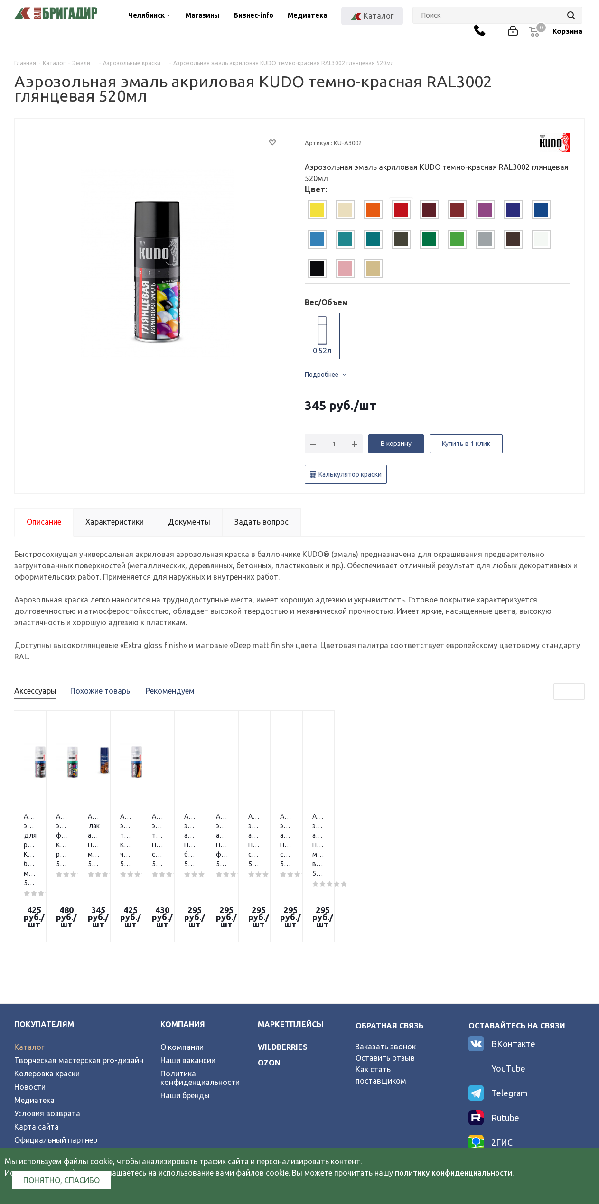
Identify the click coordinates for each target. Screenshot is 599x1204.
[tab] (317, 209)
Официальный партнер (55, 1069)
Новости (30, 1015)
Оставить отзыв (385, 986)
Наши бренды (185, 1024)
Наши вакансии (187, 989)
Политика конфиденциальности (200, 1006)
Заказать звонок (386, 975)
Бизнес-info (253, 15)
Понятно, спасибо (61, 1180)
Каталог (29, 976)
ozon (269, 991)
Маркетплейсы (291, 953)
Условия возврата (47, 1042)
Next (577, 692)
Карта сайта (36, 1055)
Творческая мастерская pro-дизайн (78, 989)
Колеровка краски (47, 1002)
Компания (182, 953)
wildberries (283, 976)
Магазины (203, 15)
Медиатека (307, 15)
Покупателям (44, 953)
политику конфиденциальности (453, 1172)
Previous (562, 692)
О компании (182, 976)
